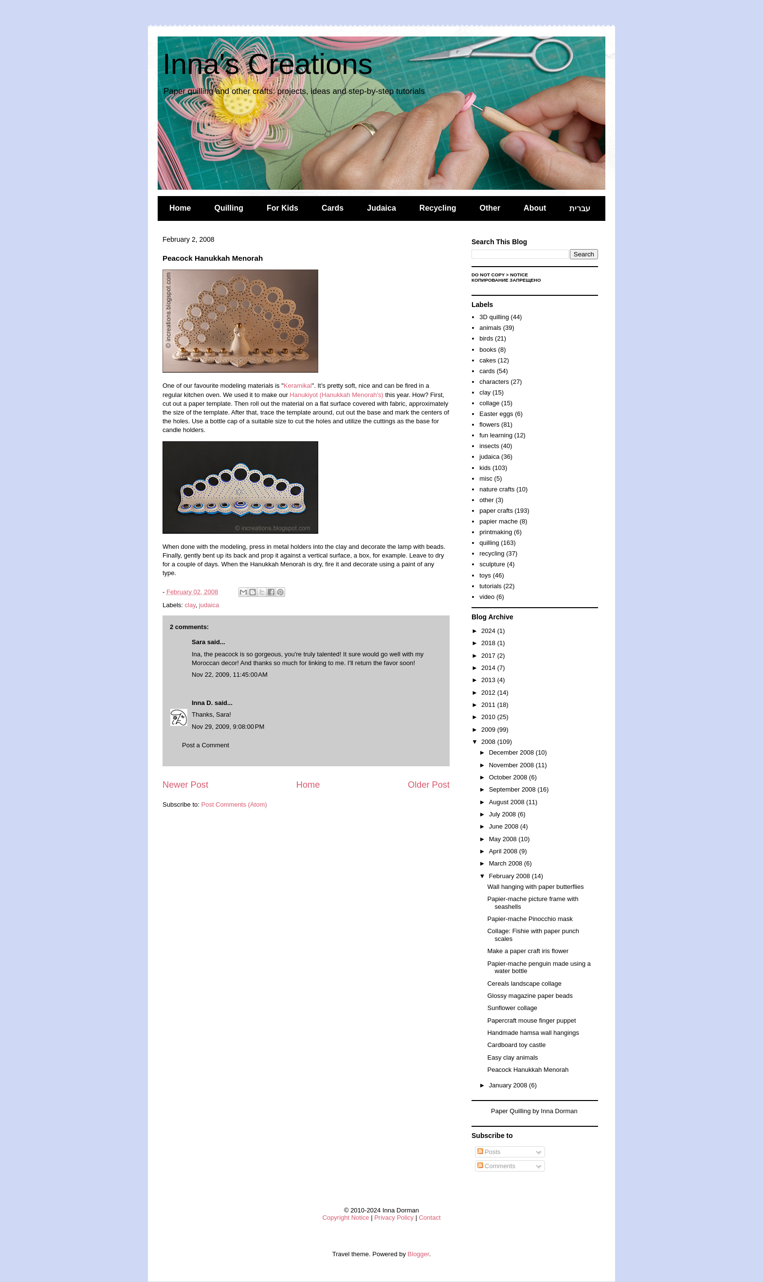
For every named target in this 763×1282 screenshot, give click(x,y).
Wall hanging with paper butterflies (535, 886)
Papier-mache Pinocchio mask (530, 918)
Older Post (429, 785)
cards (487, 371)
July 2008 (503, 814)
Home (180, 208)
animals (490, 327)
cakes (487, 360)
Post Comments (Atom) (234, 804)
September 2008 (513, 789)
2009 (489, 729)
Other (489, 208)
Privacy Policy (394, 1217)
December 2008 (512, 752)
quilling (489, 542)
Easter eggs (496, 413)
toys (485, 575)
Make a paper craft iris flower (527, 951)
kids (484, 467)
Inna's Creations (268, 64)
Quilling (228, 208)
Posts (489, 1152)
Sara (198, 642)
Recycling (437, 208)
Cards (333, 208)
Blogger (418, 1254)
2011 (489, 704)
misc (485, 478)
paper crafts (496, 510)
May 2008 (504, 839)
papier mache (498, 521)
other (486, 500)
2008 (489, 741)
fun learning (495, 435)
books (487, 349)
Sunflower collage (512, 1007)
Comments (496, 1166)
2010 (489, 717)
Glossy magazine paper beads (530, 995)
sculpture (492, 564)
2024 (489, 630)
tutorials (490, 586)
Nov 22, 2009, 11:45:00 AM (230, 674)
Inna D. (202, 702)
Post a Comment (205, 745)
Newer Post (185, 785)
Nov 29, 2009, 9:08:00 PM (228, 726)
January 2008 (509, 1085)
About (535, 208)
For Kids (282, 208)
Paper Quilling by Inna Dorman (534, 1111)
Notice (519, 274)
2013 (489, 680)
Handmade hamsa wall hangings (533, 1032)
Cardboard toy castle (516, 1044)
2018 (489, 643)
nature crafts (496, 489)
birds (486, 338)
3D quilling (494, 317)
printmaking (495, 532)
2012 (489, 692)
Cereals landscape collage (524, 983)
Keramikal (298, 385)
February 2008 (510, 876)
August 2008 (508, 802)
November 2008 (512, 765)
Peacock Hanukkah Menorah (527, 1069)
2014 (489, 667)
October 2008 (509, 777)
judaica (209, 605)
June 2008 (504, 826)
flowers (489, 424)
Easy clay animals (512, 1057)
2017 (489, 655)
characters (494, 381)
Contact (430, 1217)
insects (489, 446)
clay (190, 605)
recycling (491, 553)
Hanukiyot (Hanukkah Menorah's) (336, 394)
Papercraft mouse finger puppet (531, 1020)
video (486, 596)
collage (489, 403)
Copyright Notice (345, 1217)
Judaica (381, 208)
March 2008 (506, 863)
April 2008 (504, 851)
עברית (579, 208)
